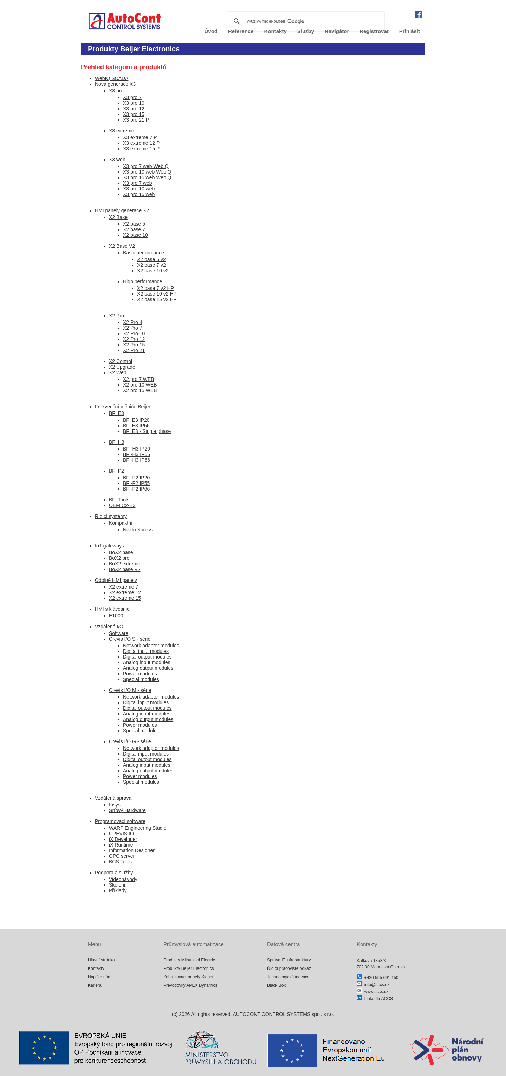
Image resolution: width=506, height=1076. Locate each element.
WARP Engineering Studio (137, 828)
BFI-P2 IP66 (136, 489)
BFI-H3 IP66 (136, 460)
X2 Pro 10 (134, 333)
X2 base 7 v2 (151, 265)
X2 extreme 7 (123, 587)
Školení (117, 885)
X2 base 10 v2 (153, 270)
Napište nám (99, 976)
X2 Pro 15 (134, 345)
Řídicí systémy (111, 516)
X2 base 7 (134, 229)
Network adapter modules (151, 645)
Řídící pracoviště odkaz (289, 968)
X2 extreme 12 (125, 592)
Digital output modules (147, 657)
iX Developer (123, 839)
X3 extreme (121, 131)
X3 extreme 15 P (141, 148)
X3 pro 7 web (137, 183)
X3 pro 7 (132, 97)
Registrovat (374, 31)
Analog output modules (148, 668)
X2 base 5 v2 (151, 259)
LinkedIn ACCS (375, 998)
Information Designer (132, 850)
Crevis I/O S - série (129, 639)
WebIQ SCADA (111, 78)
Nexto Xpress (138, 529)
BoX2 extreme (124, 563)
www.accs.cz (372, 991)
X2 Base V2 (122, 246)
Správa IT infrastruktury (289, 960)
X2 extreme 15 (125, 598)
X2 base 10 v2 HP (157, 294)
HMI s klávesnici (112, 609)
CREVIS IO (121, 833)
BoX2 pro (119, 558)
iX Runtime (121, 845)
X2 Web (117, 372)
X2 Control (120, 361)
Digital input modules (146, 651)
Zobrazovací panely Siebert (189, 976)
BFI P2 (116, 471)
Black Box (276, 985)
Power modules (140, 673)
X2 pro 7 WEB (138, 379)
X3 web (117, 159)
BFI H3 (116, 442)
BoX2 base (121, 552)
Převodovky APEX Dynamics (190, 985)
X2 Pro (116, 315)
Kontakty (96, 968)
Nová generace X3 (115, 84)
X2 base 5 (134, 224)
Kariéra (95, 985)
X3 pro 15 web (139, 194)
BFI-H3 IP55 (136, 454)
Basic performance (143, 252)
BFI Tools (119, 500)
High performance (142, 281)
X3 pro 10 (133, 103)
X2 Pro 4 (132, 322)
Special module (140, 730)
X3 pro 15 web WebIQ (147, 177)
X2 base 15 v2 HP (157, 299)
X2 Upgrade (122, 367)
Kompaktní (120, 523)
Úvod (211, 31)
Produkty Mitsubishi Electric (189, 960)
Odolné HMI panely (116, 580)
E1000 (116, 615)
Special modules (141, 679)
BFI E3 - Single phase (147, 431)
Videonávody (123, 879)
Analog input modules (146, 662)
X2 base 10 (135, 235)
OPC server (122, 856)
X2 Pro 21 (134, 350)
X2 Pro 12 (134, 339)
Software (118, 633)
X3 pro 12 (133, 108)
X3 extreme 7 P (140, 137)
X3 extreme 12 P (141, 143)
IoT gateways (109, 546)
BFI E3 (116, 413)
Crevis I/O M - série (130, 690)
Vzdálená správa (113, 798)
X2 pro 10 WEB (140, 385)
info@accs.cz (373, 984)
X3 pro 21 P (136, 120)
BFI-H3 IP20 (136, 449)
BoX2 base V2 (125, 569)
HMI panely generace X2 (122, 210)
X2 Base (118, 217)
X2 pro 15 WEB (140, 390)
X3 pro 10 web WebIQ (147, 172)
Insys (115, 805)
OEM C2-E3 (122, 505)
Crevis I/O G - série (130, 741)
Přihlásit (409, 31)
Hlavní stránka (101, 960)
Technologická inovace (288, 976)
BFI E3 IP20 (136, 420)
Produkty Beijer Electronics (188, 968)
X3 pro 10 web (139, 189)
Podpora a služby (114, 872)
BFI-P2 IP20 (136, 477)
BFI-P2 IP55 (136, 483)
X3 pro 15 (133, 114)
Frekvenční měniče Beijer (122, 406)
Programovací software (120, 821)
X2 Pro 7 (132, 328)
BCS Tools (120, 861)
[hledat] (305, 21)
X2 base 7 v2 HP (155, 288)
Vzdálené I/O (109, 626)
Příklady (118, 890)
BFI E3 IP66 (136, 425)
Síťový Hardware (127, 810)
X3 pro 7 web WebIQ (146, 166)
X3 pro (116, 90)
